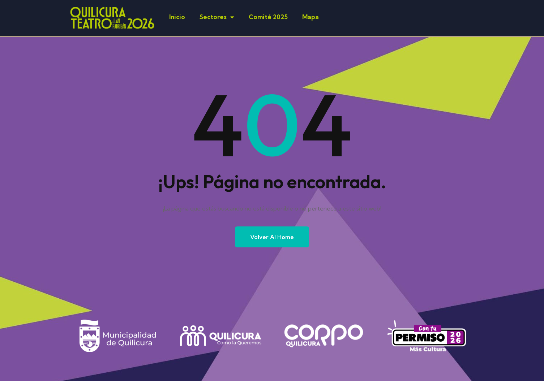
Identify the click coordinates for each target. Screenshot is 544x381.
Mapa (310, 17)
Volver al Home (272, 237)
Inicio (177, 17)
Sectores (217, 17)
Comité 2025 (268, 17)
